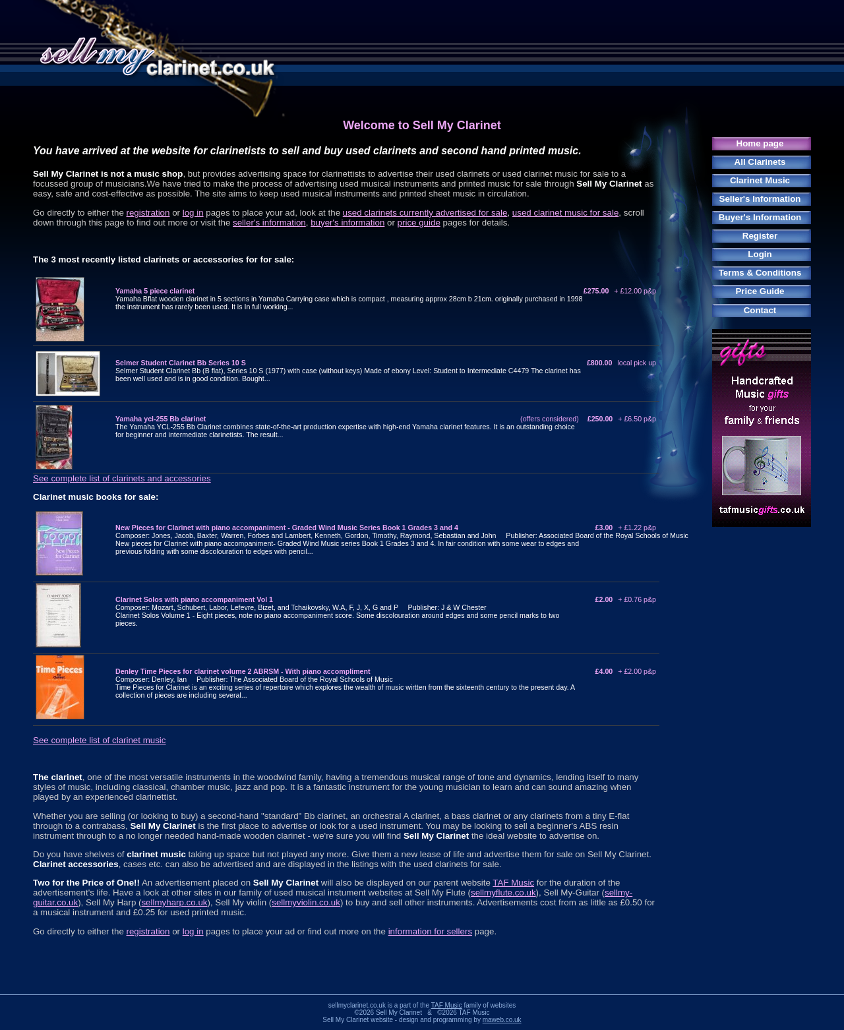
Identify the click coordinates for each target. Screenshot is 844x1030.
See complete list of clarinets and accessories (122, 478)
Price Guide (759, 291)
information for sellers (430, 931)
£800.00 (621, 363)
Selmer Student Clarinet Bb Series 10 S (180, 363)
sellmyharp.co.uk (174, 902)
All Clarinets (760, 162)
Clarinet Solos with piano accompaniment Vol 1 (194, 599)
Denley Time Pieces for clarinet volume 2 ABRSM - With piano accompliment (243, 671)
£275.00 (620, 291)
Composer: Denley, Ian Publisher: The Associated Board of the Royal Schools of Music (254, 679)
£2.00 (625, 599)
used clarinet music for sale (565, 213)
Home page (760, 143)
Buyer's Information (760, 217)
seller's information (269, 222)
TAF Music (513, 883)
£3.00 (625, 527)
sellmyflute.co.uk (503, 892)
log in (193, 213)
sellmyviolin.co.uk (306, 902)
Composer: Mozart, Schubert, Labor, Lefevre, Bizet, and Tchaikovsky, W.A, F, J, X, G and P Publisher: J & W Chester (301, 607)
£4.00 (625, 671)
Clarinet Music (760, 180)
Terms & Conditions (760, 273)
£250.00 (622, 419)
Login (759, 254)
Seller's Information (760, 199)
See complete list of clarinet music (99, 740)
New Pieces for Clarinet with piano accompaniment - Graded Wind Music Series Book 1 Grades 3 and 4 (286, 527)
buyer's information (347, 222)
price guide (419, 222)
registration (148, 213)
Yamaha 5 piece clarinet (155, 291)
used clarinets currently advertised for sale (425, 213)
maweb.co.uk (502, 1019)
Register (759, 236)
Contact (760, 310)
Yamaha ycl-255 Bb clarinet (160, 419)
